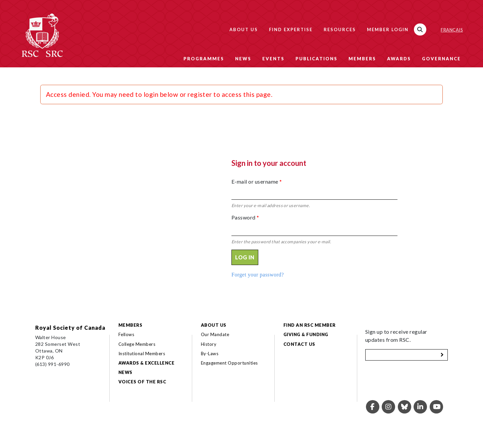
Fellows (126, 334)
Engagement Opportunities (229, 363)
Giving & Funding (305, 334)
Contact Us (299, 344)
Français (452, 30)
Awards (399, 58)
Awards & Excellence (146, 363)
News (243, 58)
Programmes (203, 58)
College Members (136, 344)
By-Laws (209, 353)
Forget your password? (257, 274)
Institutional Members (141, 353)
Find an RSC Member (309, 325)
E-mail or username (256, 181)
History (208, 344)
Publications (316, 58)
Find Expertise (291, 29)
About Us (243, 29)
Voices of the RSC (142, 381)
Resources (340, 29)
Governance (441, 58)
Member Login (388, 29)
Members (362, 58)
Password (245, 217)
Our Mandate (215, 334)
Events (273, 58)
